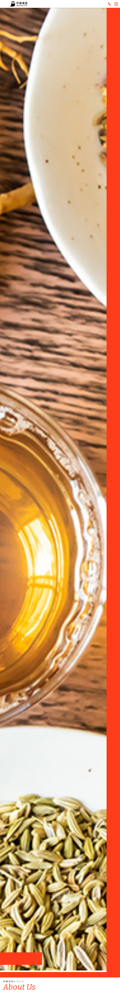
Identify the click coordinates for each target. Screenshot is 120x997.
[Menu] (116, 4)
